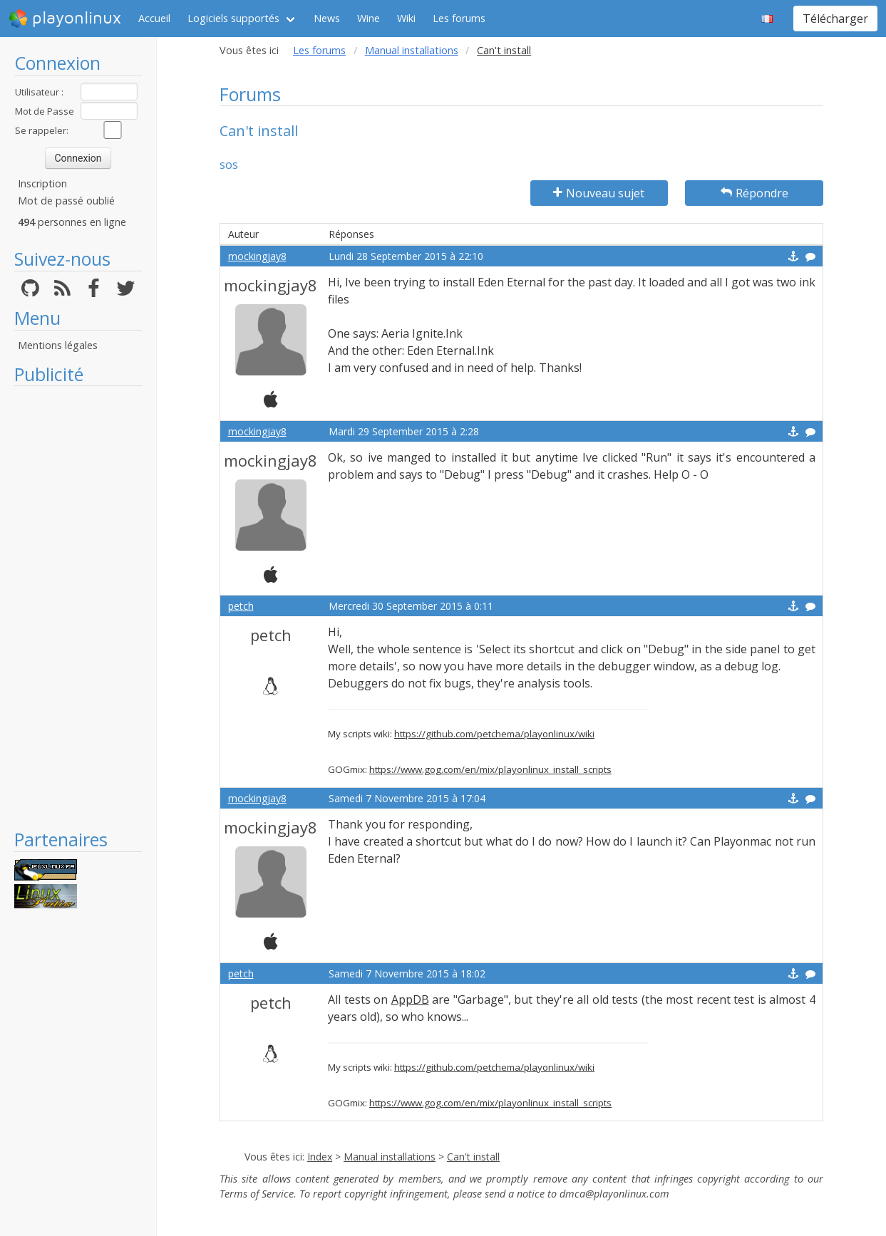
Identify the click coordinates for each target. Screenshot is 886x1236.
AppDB (410, 999)
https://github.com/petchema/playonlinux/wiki (494, 733)
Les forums (459, 18)
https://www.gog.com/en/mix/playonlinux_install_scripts (490, 769)
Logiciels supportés (233, 18)
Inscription (42, 183)
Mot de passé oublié (66, 200)
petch (241, 606)
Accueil (154, 18)
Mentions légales (58, 345)
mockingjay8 (257, 256)
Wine (368, 18)
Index (319, 1156)
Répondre (754, 193)
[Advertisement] (78, 607)
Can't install (473, 1156)
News (327, 18)
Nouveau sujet (598, 193)
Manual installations (411, 50)
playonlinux (65, 18)
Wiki (406, 18)
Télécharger (835, 18)
